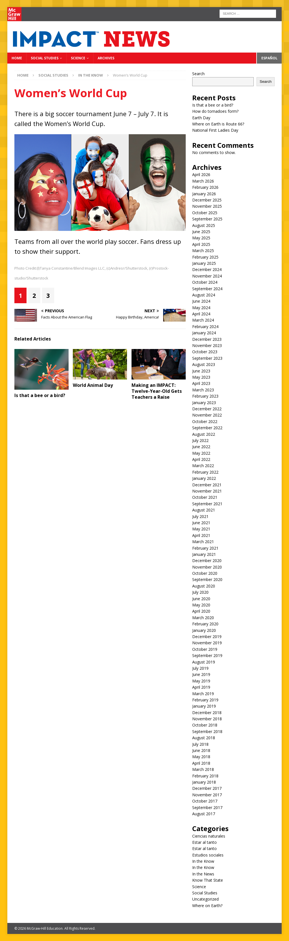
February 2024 (205, 326)
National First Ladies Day (215, 130)
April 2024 (201, 313)
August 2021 (203, 510)
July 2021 (200, 516)
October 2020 (204, 573)
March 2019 (203, 693)
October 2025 (204, 212)
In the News (203, 874)
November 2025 (207, 206)
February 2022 (205, 472)
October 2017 (204, 801)
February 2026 (205, 187)
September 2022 (207, 427)
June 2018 (201, 750)
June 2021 (201, 522)
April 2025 (201, 244)
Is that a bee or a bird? (39, 395)
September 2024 (207, 288)
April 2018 (201, 763)
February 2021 (205, 548)
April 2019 (201, 687)
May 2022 (201, 453)
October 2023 (204, 351)
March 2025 (203, 250)
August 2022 (203, 434)
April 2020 (201, 611)
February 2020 (205, 623)
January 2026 (204, 193)
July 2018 (200, 744)
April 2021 (201, 535)
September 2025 (207, 219)
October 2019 (204, 649)
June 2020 (201, 598)
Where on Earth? (207, 905)
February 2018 (205, 776)
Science (78, 58)
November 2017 (207, 794)
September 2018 (207, 731)
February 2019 (205, 700)
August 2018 (203, 737)
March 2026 (203, 181)
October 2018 (204, 725)
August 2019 (203, 662)
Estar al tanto (204, 842)
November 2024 (207, 276)
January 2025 (204, 263)
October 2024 (204, 282)
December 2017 (207, 788)
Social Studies (44, 58)
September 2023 (207, 358)
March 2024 (203, 320)
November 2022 (207, 415)
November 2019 (207, 642)
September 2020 (207, 579)
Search (198, 73)
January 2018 (204, 782)
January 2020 (204, 630)
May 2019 (201, 681)
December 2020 (207, 560)
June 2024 (201, 301)
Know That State (207, 880)
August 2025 (203, 225)
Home (17, 58)
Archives (106, 58)
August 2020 (203, 586)
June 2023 (201, 371)
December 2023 (207, 339)
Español (269, 58)
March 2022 (203, 465)
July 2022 (200, 440)
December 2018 (207, 712)
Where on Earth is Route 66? (218, 124)
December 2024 (207, 269)
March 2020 (203, 617)
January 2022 (204, 478)
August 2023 (203, 364)
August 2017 (203, 813)
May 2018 (201, 756)
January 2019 (204, 706)
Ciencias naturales (208, 836)
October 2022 (204, 421)
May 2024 (201, 307)
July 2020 (200, 592)
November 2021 (207, 491)
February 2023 (205, 396)
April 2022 (201, 459)
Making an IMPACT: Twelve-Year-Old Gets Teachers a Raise (157, 391)
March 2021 (203, 541)
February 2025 (205, 257)
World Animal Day (93, 385)
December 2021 (207, 484)
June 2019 (201, 674)
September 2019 (207, 655)
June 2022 (201, 446)
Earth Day (201, 117)
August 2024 (203, 295)
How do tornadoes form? (215, 111)
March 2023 (203, 390)
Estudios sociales (208, 855)
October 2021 (204, 497)
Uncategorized (205, 899)
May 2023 (201, 377)
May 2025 (201, 237)
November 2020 (207, 567)
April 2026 (201, 174)
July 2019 (200, 668)
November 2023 (207, 345)
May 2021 (201, 529)
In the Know (203, 861)
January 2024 (204, 332)
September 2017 (207, 807)
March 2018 (203, 769)
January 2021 (204, 554)
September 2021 (207, 503)
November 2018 (207, 718)
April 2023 (201, 383)
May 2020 (201, 605)
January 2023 (204, 402)
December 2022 (207, 408)
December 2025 (207, 200)
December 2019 (207, 636)
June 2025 (201, 231)
